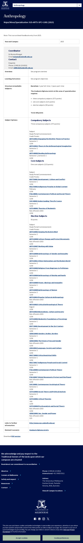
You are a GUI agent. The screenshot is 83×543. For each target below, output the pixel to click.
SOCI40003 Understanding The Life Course (45, 201)
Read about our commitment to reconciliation (19, 464)
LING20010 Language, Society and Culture (45, 348)
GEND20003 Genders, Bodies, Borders (43, 333)
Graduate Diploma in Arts (39, 430)
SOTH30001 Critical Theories (40, 399)
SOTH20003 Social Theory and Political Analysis (47, 392)
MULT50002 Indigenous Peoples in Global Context (48, 186)
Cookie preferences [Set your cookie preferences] (61, 538)
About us (4, 471)
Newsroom (5, 483)
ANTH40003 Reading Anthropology (42, 153)
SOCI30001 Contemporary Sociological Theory (47, 384)
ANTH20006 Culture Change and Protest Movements (49, 239)
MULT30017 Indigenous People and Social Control (48, 362)
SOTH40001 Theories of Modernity (42, 208)
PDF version (15, 436)
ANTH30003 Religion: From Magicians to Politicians (48, 268)
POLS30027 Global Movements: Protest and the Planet (50, 377)
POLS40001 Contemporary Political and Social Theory (49, 194)
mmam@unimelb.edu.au (22, 57)
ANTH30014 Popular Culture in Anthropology (46, 297)
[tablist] (47, 5)
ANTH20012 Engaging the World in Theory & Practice (49, 139)
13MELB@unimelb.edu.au (23, 68)
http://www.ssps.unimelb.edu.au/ (42, 423)
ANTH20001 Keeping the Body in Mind (43, 232)
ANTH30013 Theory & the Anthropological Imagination (50, 146)
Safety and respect (8, 479)
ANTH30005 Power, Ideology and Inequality (45, 283)
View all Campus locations (52, 491)
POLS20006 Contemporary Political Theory (45, 370)
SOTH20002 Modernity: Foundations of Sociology (48, 319)
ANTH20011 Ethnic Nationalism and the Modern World (49, 261)
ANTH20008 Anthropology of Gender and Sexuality (48, 254)
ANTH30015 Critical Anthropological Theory (46, 304)
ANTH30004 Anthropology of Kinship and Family (47, 275)
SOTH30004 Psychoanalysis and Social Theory (47, 406)
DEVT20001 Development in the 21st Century (46, 326)
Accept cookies (21, 538)
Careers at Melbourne (9, 475)
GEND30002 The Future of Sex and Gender (45, 341)
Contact (4, 487)
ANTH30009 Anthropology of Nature (43, 290)
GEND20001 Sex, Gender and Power (42, 413)
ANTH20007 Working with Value (41, 246)
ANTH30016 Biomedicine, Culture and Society (46, 312)
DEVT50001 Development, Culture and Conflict (47, 179)
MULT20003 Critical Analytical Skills (42, 355)
